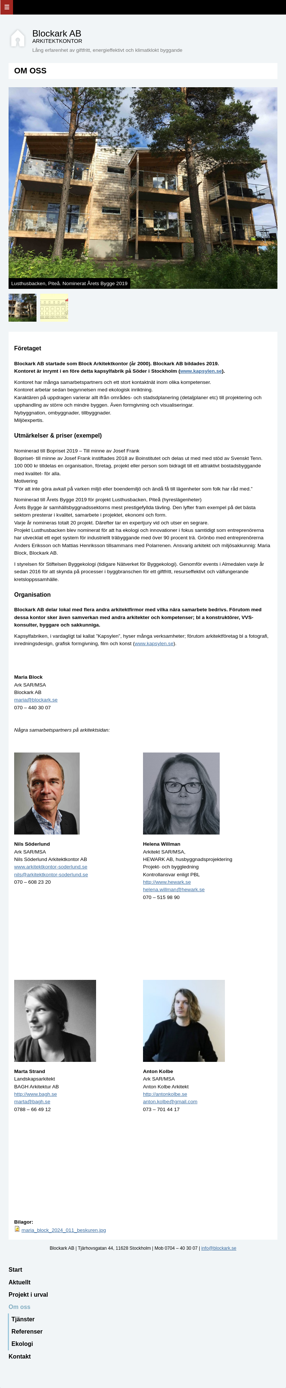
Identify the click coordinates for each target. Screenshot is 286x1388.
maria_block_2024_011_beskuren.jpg (64, 1230)
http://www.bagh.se (35, 1094)
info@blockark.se (218, 1248)
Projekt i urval (28, 1294)
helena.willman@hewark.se (174, 889)
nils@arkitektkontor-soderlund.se (51, 874)
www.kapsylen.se (201, 371)
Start (15, 1269)
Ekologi (22, 1344)
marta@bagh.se (32, 1101)
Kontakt (20, 1356)
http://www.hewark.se (167, 882)
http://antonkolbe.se (165, 1094)
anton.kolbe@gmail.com (170, 1101)
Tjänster (23, 1319)
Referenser (27, 1331)
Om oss (20, 1307)
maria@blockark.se (36, 700)
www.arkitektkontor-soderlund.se (50, 867)
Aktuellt (20, 1282)
